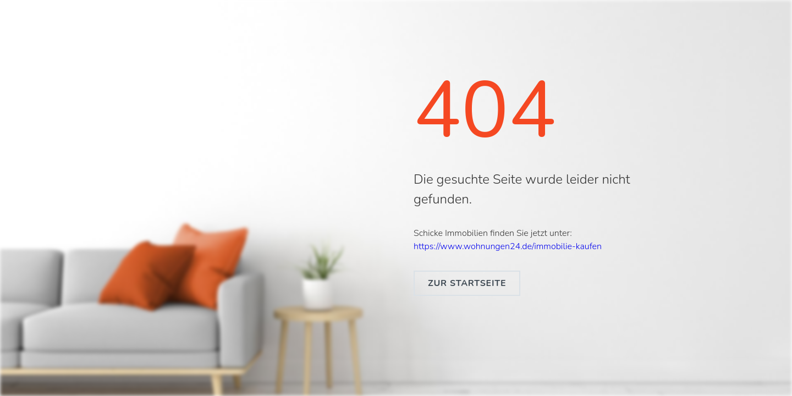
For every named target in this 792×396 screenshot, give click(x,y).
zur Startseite (467, 283)
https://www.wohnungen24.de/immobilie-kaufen (508, 246)
